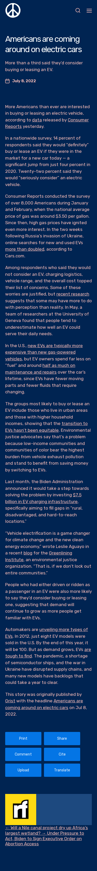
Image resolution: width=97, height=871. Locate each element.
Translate (62, 770)
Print (23, 738)
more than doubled (24, 249)
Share (62, 738)
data (37, 119)
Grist (10, 700)
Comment (23, 754)
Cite (62, 754)
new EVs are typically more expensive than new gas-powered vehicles (44, 352)
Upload (23, 770)
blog (28, 552)
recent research (72, 294)
